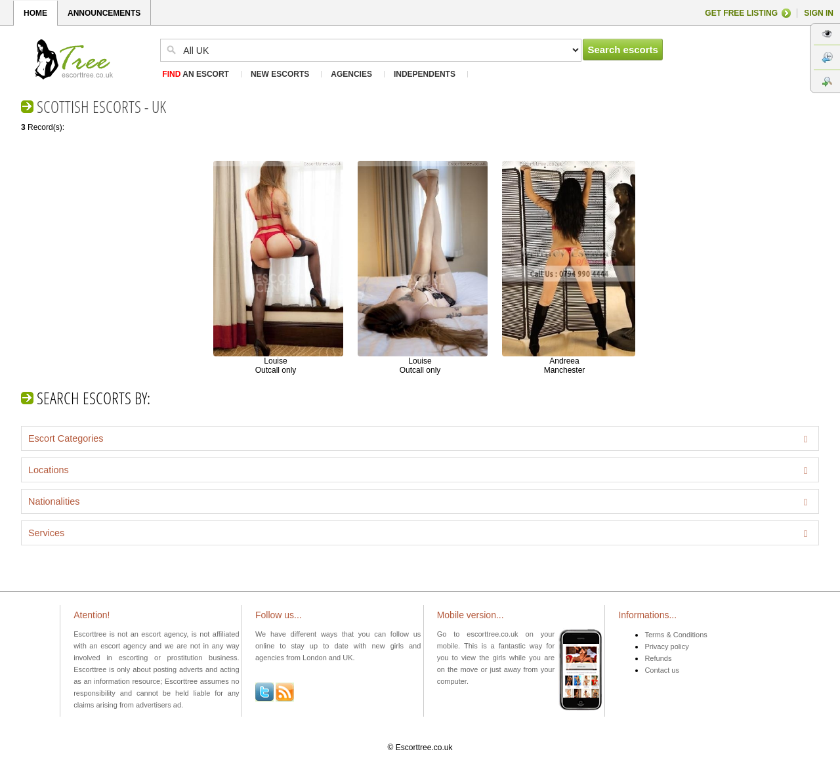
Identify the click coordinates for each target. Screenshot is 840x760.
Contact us (661, 670)
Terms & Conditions (675, 635)
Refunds (657, 658)
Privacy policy (666, 646)
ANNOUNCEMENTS (104, 13)
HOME (35, 13)
